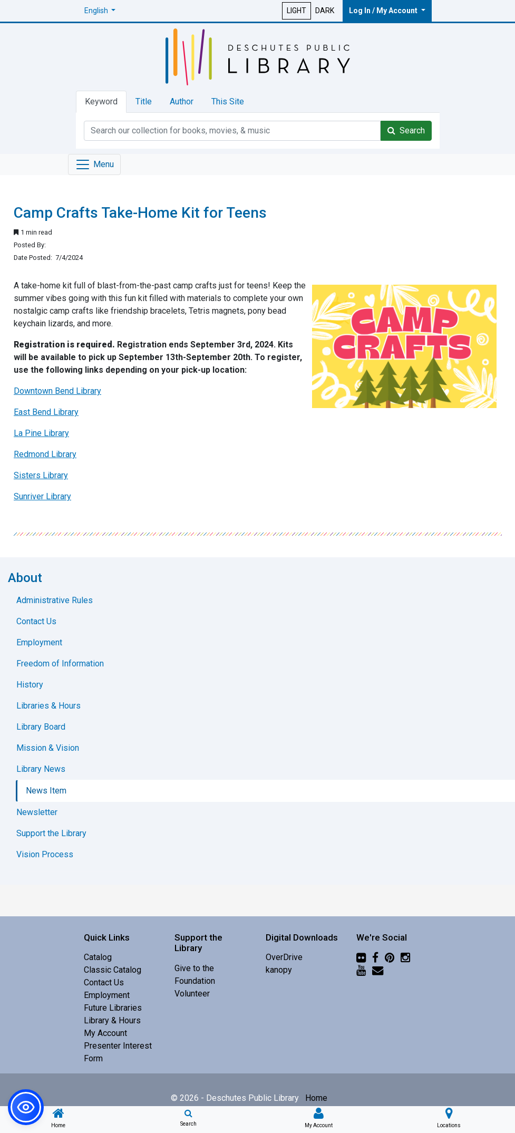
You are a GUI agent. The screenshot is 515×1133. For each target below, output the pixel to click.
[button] (100, 11)
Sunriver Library (42, 496)
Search (406, 130)
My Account (105, 1033)
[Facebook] (375, 957)
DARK (324, 10)
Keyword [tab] (101, 101)
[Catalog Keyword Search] (232, 131)
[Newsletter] (377, 970)
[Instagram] (405, 957)
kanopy (279, 970)
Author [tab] (181, 101)
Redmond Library (45, 454)
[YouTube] (361, 970)
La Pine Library (41, 433)
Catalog (98, 957)
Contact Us (104, 982)
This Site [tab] (227, 101)
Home (316, 1098)
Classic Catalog (112, 970)
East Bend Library (46, 412)
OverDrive (284, 957)
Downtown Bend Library (57, 391)
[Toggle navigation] (94, 164)
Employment (107, 995)
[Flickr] (361, 957)
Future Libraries (113, 1008)
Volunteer (192, 994)
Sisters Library (41, 475)
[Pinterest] (389, 957)
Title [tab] (143, 101)
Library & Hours (112, 1020)
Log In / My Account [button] (384, 10)
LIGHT (296, 10)
